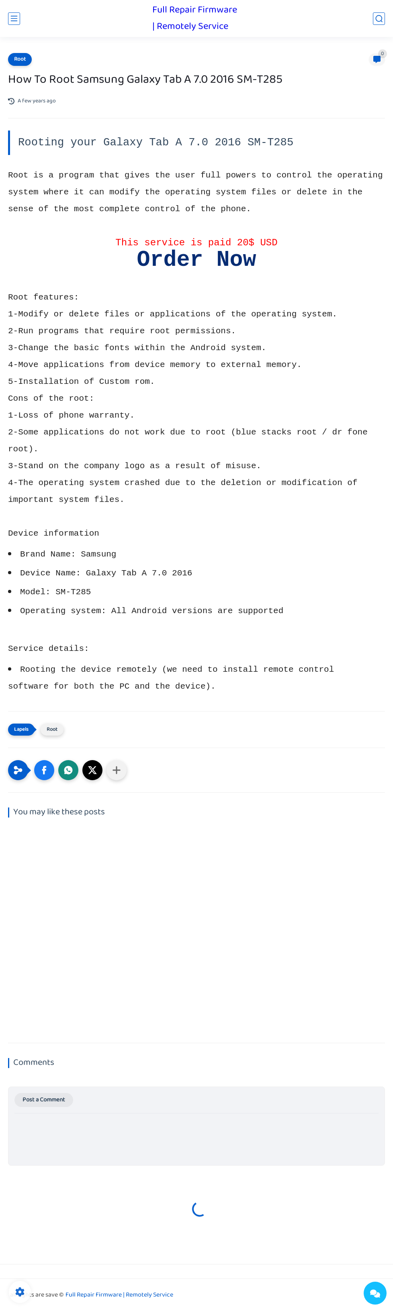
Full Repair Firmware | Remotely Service (194, 18)
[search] (379, 18)
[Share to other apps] (116, 770)
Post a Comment (44, 1100)
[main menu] (14, 18)
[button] (44, 770)
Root (20, 59)
